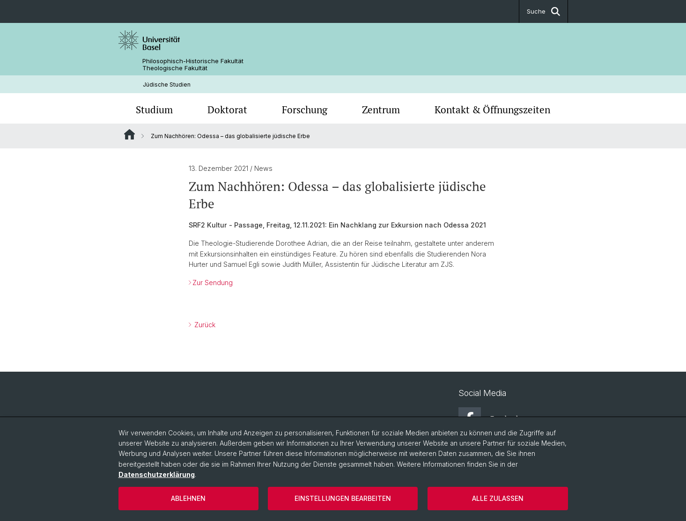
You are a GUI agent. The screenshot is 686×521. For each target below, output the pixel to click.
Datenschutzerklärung (156, 474)
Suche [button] (543, 11)
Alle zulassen (498, 498)
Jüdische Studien (167, 84)
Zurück (203, 325)
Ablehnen (188, 498)
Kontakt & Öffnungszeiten (492, 109)
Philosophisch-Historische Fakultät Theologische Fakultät (192, 65)
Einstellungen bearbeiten (343, 498)
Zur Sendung (212, 282)
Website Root (129, 134)
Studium (154, 109)
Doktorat (227, 109)
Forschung (304, 109)
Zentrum (381, 109)
